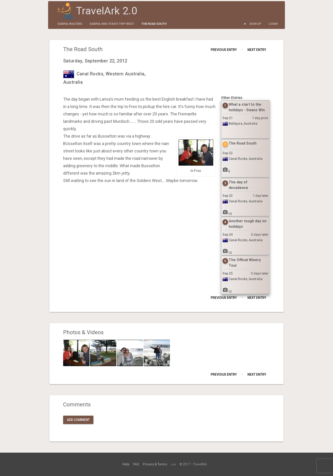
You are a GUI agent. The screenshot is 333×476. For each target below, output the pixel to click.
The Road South (154, 23)
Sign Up (255, 23)
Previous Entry (224, 50)
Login (273, 23)
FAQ (136, 464)
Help (125, 464)
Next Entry (256, 50)
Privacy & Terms (155, 464)
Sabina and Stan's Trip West (111, 23)
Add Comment (78, 420)
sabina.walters (69, 23)
